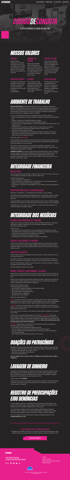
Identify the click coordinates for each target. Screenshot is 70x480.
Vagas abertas (65, 2)
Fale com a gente (57, 2)
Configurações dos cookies (10, 477)
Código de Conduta (46, 459)
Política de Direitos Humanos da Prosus (51, 461)
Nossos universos (40, 2)
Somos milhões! (49, 2)
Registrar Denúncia (35, 438)
